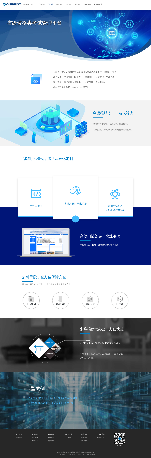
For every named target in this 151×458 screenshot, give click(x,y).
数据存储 (31, 304)
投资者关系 (101, 437)
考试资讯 (35, 441)
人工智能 (67, 437)
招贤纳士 (84, 437)
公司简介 (19, 437)
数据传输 (60, 304)
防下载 (119, 304)
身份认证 (90, 304)
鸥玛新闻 (35, 437)
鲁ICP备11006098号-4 (62, 454)
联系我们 (84, 441)
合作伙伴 (51, 441)
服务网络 (51, 437)
